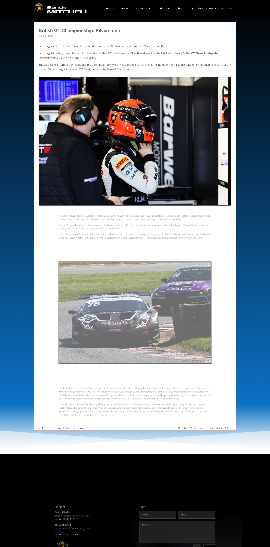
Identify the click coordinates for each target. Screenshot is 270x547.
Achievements (204, 8)
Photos (141, 8)
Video (162, 8)
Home (111, 8)
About (181, 8)
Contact (229, 8)
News (125, 8)
